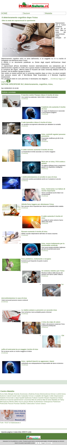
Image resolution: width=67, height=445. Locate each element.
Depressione (58, 396)
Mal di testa (47, 400)
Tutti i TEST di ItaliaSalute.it (10, 423)
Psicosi (10, 403)
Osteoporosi (48, 402)
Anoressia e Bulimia (27, 394)
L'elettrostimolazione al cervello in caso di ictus (39, 177)
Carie (19, 396)
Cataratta (24, 396)
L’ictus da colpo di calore (50, 322)
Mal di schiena (36, 400)
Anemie (16, 394)
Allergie (10, 394)
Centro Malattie (7, 391)
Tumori (37, 403)
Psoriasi (17, 403)
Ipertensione (18, 400)
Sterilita (23, 403)
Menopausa (4, 402)
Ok (37, 443)
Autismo (3, 396)
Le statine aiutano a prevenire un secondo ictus (39, 310)
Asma (63, 394)
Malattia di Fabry (58, 400)
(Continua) (24, 98)
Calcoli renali (11, 396)
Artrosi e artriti (56, 394)
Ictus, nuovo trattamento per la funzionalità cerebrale (52, 244)
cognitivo (43, 84)
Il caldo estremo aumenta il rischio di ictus (37, 150)
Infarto (60, 398)
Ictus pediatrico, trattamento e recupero (36, 259)
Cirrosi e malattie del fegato (38, 396)
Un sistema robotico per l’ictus (52, 271)
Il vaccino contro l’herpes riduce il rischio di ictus (39, 95)
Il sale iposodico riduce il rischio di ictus (36, 122)
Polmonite (3, 403)
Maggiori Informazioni (46, 443)
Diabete (3, 398)
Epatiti (22, 398)
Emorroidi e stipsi (12, 398)
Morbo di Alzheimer (36, 402)
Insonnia (10, 400)
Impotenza (54, 398)
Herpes (46, 398)
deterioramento (31, 84)
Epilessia (28, 398)
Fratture (35, 398)
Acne (2, 394)
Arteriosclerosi (45, 394)
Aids (5, 394)
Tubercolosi (30, 403)
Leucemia (27, 400)
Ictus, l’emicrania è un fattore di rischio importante (53, 190)
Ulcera (43, 403)
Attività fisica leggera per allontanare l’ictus (37, 204)
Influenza (3, 400)
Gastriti (40, 398)
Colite (51, 396)
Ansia (37, 394)
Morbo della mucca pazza (18, 402)
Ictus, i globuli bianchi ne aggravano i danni (37, 361)
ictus (50, 84)
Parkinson (56, 402)
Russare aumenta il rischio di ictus (34, 231)
